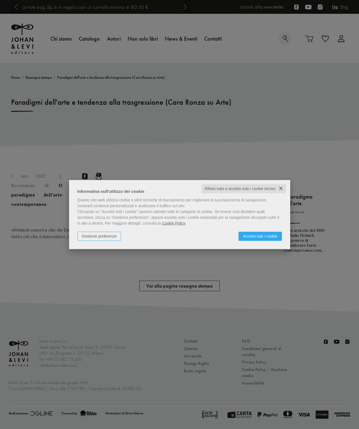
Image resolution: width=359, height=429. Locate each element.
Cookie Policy (173, 223)
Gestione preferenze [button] (99, 236)
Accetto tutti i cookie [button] (260, 236)
